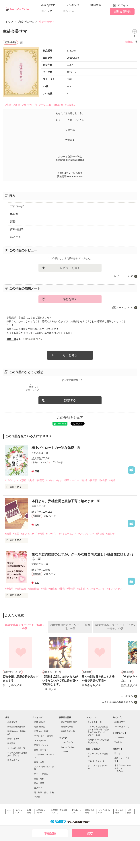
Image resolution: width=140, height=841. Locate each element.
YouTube (118, 742)
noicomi (64, 751)
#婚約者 (110, 533)
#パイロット (11, 480)
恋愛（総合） (40, 722)
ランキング (72, 5)
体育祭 (14, 213)
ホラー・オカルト (42, 774)
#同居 (41, 533)
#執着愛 (93, 480)
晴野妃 (129, 41)
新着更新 (11, 743)
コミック (46, 10)
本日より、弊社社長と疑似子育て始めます (63, 501)
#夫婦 (31, 480)
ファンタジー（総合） (44, 736)
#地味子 (71, 588)
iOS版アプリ (120, 722)
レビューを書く (70, 267)
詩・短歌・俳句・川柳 (44, 792)
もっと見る (70, 355)
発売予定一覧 (67, 726)
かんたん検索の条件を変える (117, 702)
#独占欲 (103, 480)
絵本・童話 (39, 783)
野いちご (118, 753)
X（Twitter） (120, 738)
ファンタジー (40, 740)
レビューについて (123, 276)
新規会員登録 (122, 11)
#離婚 (84, 480)
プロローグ (17, 206)
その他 (37, 797)
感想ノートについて (122, 307)
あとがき (15, 236)
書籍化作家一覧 (68, 731)
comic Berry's (67, 742)
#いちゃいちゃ (54, 480)
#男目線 (100, 533)
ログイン (123, 5)
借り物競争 (17, 229)
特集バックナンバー (97, 761)
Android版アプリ (121, 726)
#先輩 (8, 104)
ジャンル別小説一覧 (16, 748)
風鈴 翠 (11, 339)
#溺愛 (23, 480)
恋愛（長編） (40, 726)
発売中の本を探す (69, 722)
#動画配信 (33, 588)
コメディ (38, 788)
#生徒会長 (45, 104)
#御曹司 (40, 480)
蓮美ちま (36, 506)
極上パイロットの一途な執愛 (53, 448)
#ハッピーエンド (68, 533)
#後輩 (16, 104)
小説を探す (48, 5)
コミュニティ (13, 760)
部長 (12, 221)
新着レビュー (13, 738)
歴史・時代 (39, 778)
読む (90, 833)
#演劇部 (70, 104)
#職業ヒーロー (71, 480)
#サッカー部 (29, 104)
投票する (70, 400)
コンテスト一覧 (95, 722)
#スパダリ (51, 533)
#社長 (16, 533)
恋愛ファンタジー (42, 745)
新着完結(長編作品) (16, 726)
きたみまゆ (37, 452)
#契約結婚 (20, 588)
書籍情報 (95, 5)
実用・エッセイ (41, 750)
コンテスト (70, 10)
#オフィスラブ (28, 533)
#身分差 (52, 588)
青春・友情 (39, 762)
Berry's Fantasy (68, 747)
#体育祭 (58, 104)
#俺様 (112, 480)
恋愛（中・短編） (42, 731)
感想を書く (70, 299)
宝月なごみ (37, 564)
